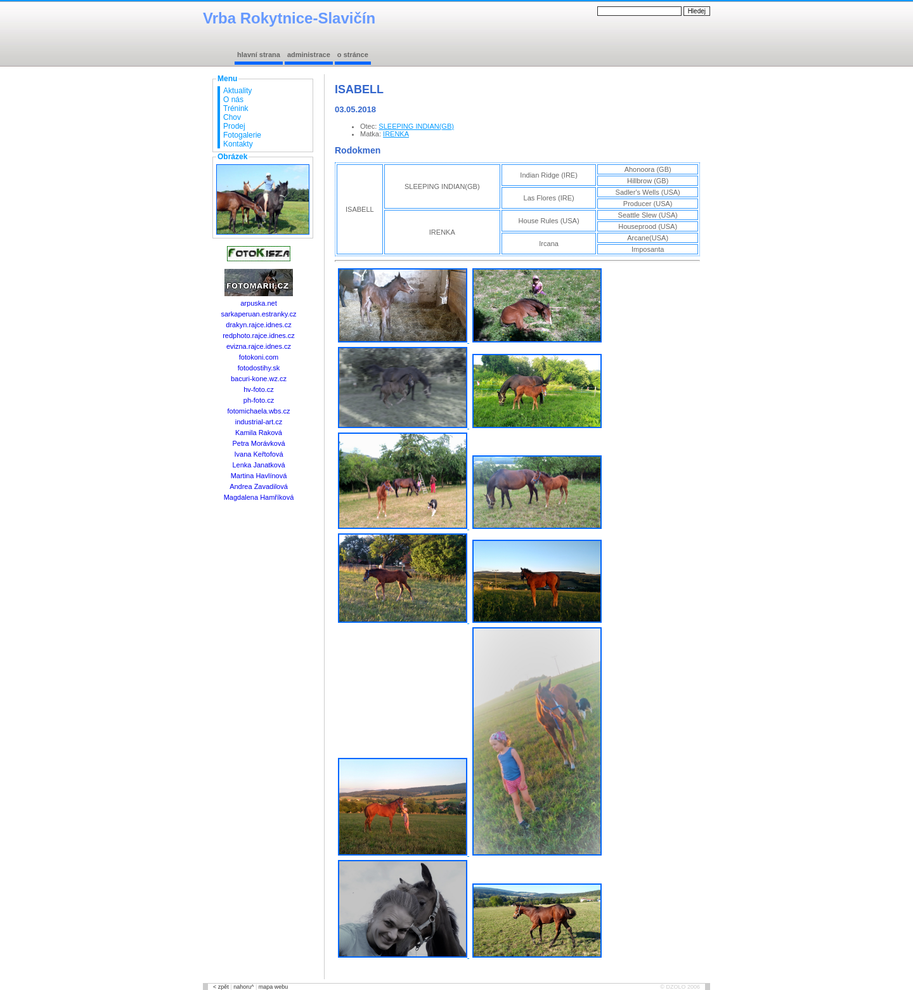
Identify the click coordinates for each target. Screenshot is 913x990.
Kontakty (238, 144)
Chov (232, 117)
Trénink (236, 108)
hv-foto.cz (258, 389)
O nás (233, 99)
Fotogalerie (242, 135)
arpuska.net (258, 303)
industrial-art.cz (259, 422)
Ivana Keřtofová (258, 454)
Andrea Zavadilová (259, 486)
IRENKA (396, 134)
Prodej (234, 126)
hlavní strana (258, 54)
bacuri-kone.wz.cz (259, 378)
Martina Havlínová (259, 475)
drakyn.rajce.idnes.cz (258, 325)
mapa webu (273, 987)
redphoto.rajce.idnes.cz (259, 335)
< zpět (221, 987)
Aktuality (237, 90)
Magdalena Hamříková (259, 497)
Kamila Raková (258, 432)
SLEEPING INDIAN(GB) (416, 126)
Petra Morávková (258, 443)
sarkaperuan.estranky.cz (258, 314)
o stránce (352, 54)
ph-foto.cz (258, 400)
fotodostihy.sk (259, 368)
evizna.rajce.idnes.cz (258, 346)
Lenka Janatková (258, 465)
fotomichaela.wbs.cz (258, 411)
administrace (308, 54)
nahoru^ (243, 987)
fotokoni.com (258, 357)
